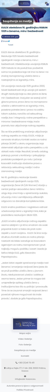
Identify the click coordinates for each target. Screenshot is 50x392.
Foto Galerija (25, 344)
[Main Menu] (3, 4)
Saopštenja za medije (25, 350)
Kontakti (25, 356)
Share (4, 41)
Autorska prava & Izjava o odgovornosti (25, 385)
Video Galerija (25, 338)
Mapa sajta (25, 333)
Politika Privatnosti (25, 390)
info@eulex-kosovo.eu (25, 379)
